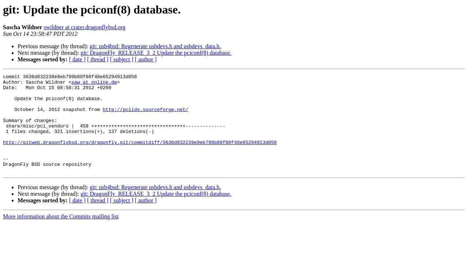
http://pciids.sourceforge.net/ (145, 117)
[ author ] (146, 59)
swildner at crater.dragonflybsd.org (84, 27)
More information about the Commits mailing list (60, 236)
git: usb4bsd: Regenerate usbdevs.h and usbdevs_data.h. (155, 46)
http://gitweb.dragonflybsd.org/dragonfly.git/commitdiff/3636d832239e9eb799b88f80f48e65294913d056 (140, 156)
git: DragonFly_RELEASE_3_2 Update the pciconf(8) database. (155, 53)
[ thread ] (98, 59)
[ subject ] (121, 59)
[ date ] (77, 59)
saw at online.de (94, 84)
